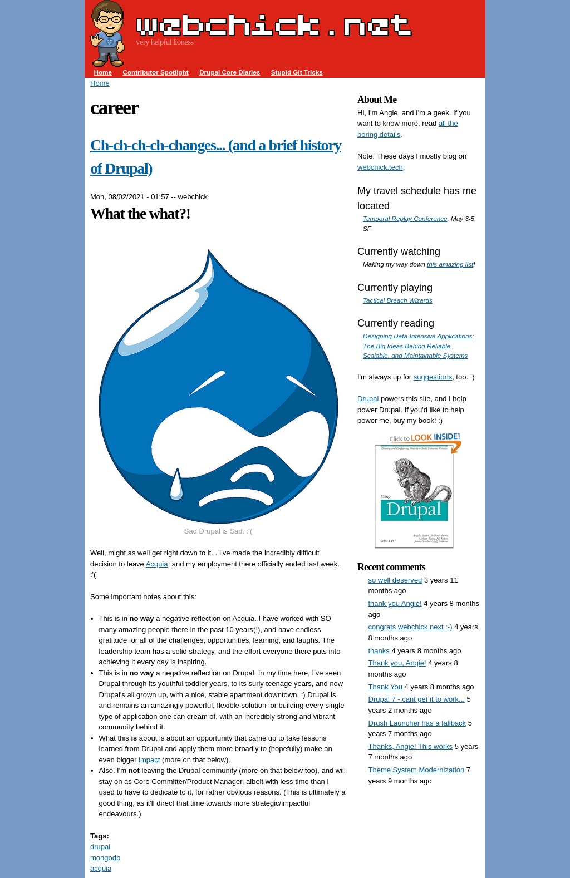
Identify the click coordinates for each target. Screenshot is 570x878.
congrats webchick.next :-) (410, 627)
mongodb (105, 858)
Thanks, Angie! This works (410, 746)
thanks (379, 651)
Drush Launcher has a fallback (417, 723)
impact (149, 760)
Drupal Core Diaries (229, 72)
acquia (100, 868)
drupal (100, 846)
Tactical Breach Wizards (398, 300)
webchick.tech (380, 167)
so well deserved (395, 580)
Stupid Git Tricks (297, 72)
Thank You (385, 687)
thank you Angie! (395, 603)
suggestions (433, 377)
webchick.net (274, 24)
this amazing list (450, 264)
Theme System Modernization (416, 770)
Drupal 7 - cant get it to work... (416, 699)
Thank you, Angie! (397, 663)
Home (103, 72)
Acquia (157, 564)
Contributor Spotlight (155, 72)
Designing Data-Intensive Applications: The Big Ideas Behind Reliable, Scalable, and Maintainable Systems (418, 345)
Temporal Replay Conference (405, 218)
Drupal (368, 398)
